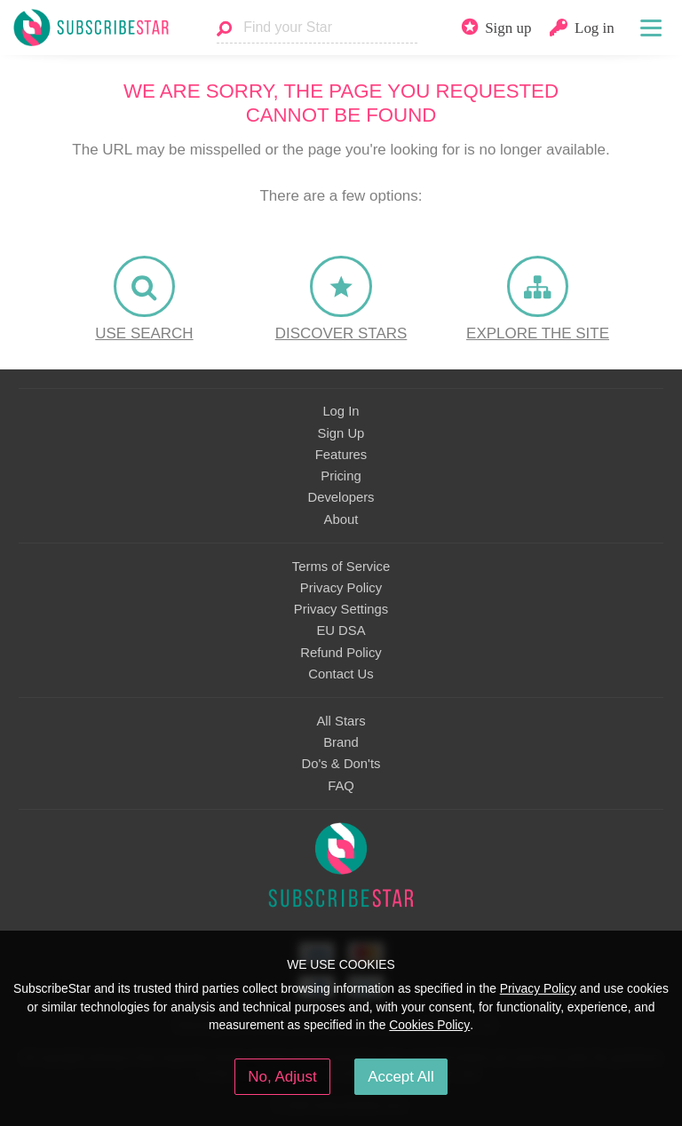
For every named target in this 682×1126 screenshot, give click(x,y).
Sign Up (341, 433)
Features (341, 455)
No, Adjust (282, 1076)
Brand (341, 742)
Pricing (341, 476)
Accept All (401, 1076)
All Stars (340, 721)
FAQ (341, 786)
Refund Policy (341, 653)
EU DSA (340, 630)
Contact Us (340, 674)
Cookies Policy (429, 1025)
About (341, 519)
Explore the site (537, 333)
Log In (340, 411)
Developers (340, 497)
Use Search (144, 333)
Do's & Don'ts (341, 764)
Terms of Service (341, 566)
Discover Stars (341, 333)
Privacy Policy (341, 588)
